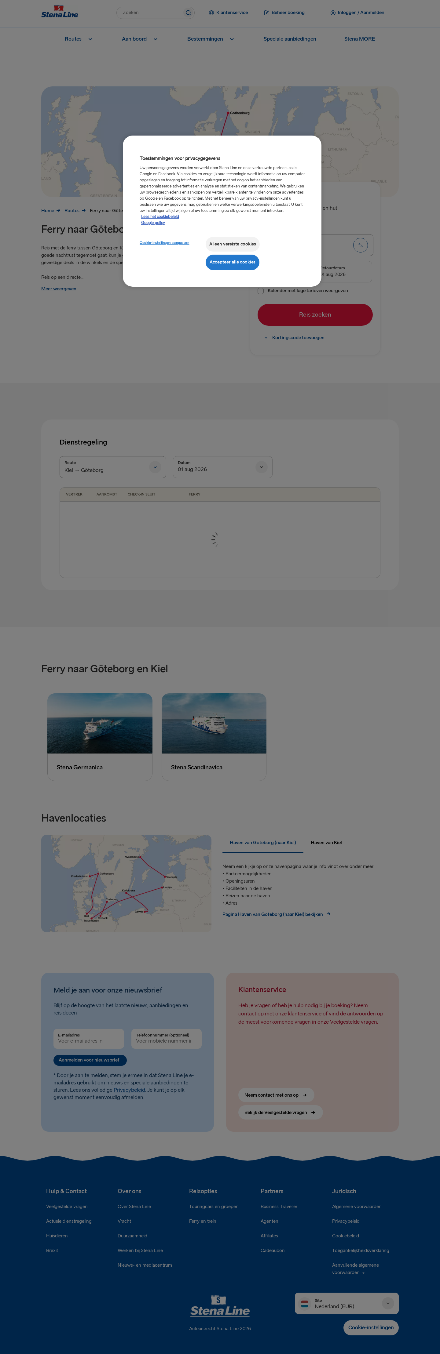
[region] (222, 211)
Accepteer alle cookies (232, 262)
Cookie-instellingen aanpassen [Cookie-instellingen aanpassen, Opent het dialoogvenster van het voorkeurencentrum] (164, 243)
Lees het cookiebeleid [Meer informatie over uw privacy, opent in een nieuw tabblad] (160, 216)
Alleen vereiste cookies (232, 244)
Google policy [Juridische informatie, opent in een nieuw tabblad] (153, 222)
